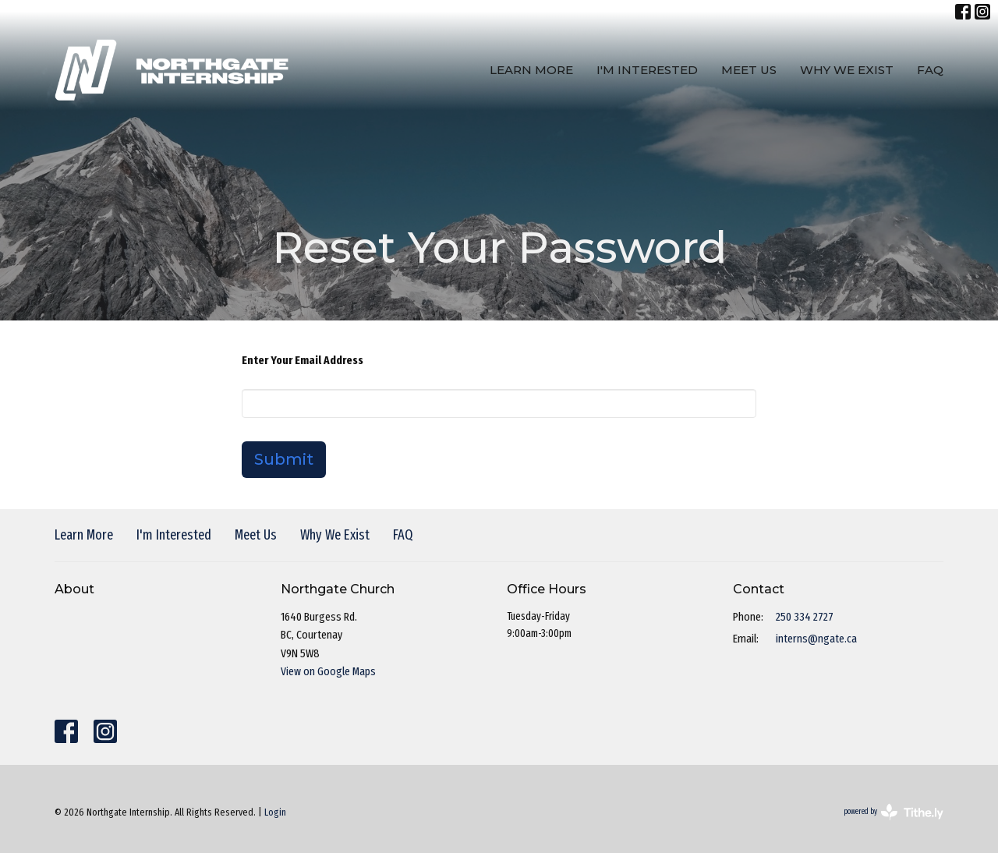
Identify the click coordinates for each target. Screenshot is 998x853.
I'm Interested (647, 69)
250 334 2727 (804, 617)
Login (275, 812)
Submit (283, 459)
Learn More (531, 69)
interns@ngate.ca (816, 639)
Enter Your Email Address (302, 360)
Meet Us (749, 69)
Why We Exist (847, 69)
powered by (893, 812)
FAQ (930, 69)
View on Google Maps (328, 671)
